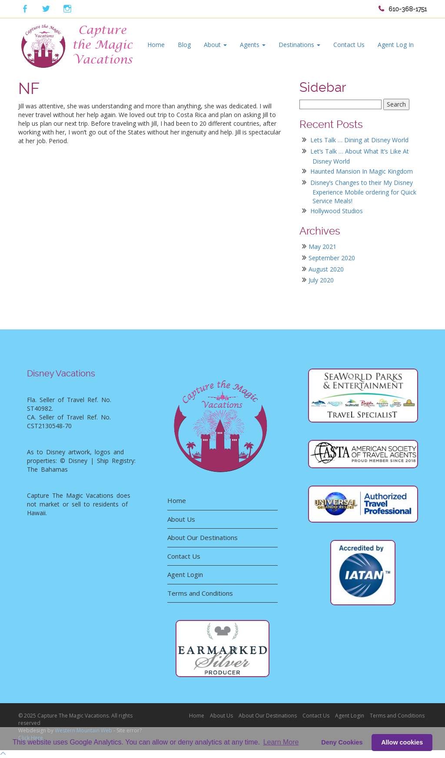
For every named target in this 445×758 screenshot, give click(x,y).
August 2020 (326, 269)
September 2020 (332, 258)
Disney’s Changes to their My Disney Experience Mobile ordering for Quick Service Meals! (363, 191)
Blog (184, 44)
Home (156, 44)
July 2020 (321, 280)
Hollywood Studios (336, 211)
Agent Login (185, 574)
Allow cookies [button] (402, 742)
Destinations (299, 44)
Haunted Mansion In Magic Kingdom (361, 171)
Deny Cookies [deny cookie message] (341, 742)
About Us (181, 519)
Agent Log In (396, 44)
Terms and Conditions (200, 593)
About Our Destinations (202, 537)
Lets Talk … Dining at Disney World (359, 140)
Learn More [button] (281, 742)
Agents (253, 44)
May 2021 (322, 246)
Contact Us (349, 44)
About (215, 44)
